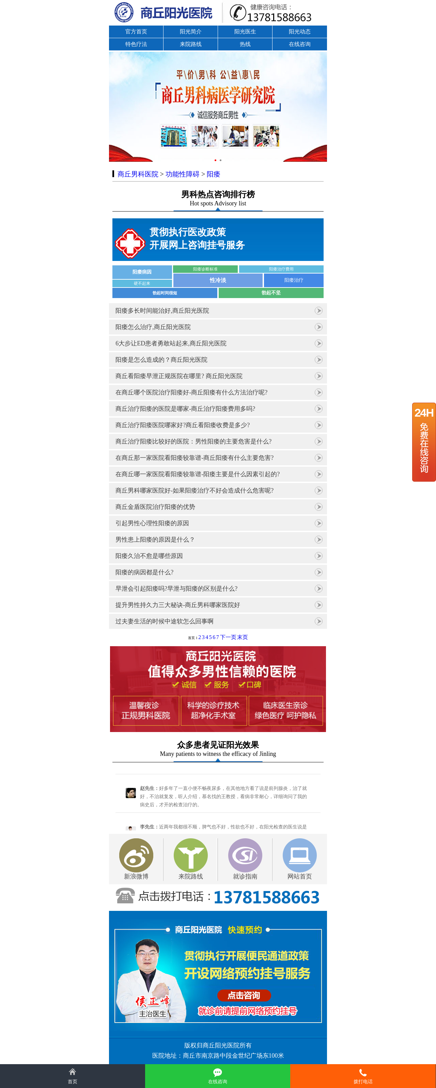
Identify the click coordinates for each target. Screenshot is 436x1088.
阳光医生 (245, 31)
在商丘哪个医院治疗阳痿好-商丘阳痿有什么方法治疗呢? (191, 392)
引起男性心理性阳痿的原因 (152, 523)
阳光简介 (191, 31)
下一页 (228, 637)
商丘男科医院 (138, 174)
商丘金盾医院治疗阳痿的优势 (155, 506)
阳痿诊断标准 (205, 269)
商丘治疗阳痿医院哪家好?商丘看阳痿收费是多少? (182, 425)
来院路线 (191, 44)
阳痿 (213, 174)
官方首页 (136, 31)
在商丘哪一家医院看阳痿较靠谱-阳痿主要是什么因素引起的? (197, 474)
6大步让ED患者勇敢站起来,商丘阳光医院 (171, 343)
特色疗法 (136, 44)
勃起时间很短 (165, 293)
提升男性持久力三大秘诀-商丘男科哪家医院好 (177, 605)
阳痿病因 (142, 272)
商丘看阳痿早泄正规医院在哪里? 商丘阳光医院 (179, 376)
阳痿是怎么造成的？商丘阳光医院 (161, 359)
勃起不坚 (271, 292)
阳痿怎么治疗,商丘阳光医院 (153, 327)
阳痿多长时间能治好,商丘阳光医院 (162, 310)
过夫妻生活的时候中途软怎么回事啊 (164, 621)
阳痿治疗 (293, 280)
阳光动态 (300, 31)
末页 (242, 637)
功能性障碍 (183, 174)
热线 (245, 44)
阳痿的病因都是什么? (144, 572)
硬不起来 (142, 283)
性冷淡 (218, 280)
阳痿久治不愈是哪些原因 (149, 556)
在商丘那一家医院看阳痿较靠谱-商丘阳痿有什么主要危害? (194, 457)
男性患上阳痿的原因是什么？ (155, 539)
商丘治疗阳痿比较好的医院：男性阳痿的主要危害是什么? (193, 441)
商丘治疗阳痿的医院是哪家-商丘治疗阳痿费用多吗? (185, 408)
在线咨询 (300, 44)
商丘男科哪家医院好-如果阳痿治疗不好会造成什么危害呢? (194, 490)
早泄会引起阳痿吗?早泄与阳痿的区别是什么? (176, 588)
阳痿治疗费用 (281, 269)
